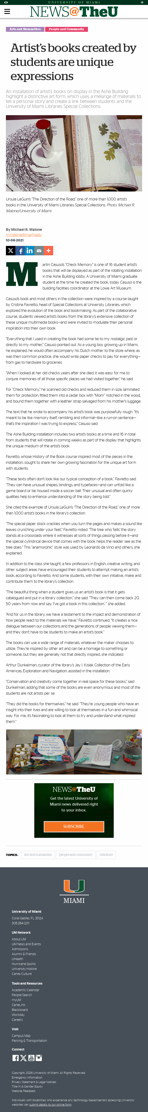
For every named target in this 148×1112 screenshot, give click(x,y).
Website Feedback (23, 1091)
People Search (22, 995)
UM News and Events (26, 944)
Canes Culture (22, 974)
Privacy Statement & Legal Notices (34, 1082)
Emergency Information (27, 1077)
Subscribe (73, 827)
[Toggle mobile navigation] (7, 11)
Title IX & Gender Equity (27, 1086)
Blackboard (20, 1010)
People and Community (66, 29)
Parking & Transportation (29, 1041)
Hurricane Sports (24, 964)
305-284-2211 (20, 923)
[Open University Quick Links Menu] (142, 2)
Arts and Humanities (25, 29)
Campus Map (21, 1036)
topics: (12, 855)
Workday (18, 1015)
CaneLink (18, 1005)
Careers (17, 1020)
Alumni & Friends (24, 954)
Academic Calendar (25, 990)
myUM (16, 1000)
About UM (19, 939)
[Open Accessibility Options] (6, 2)
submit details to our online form (50, 1104)
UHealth (17, 959)
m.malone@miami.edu (24, 235)
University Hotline (24, 969)
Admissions (20, 949)
